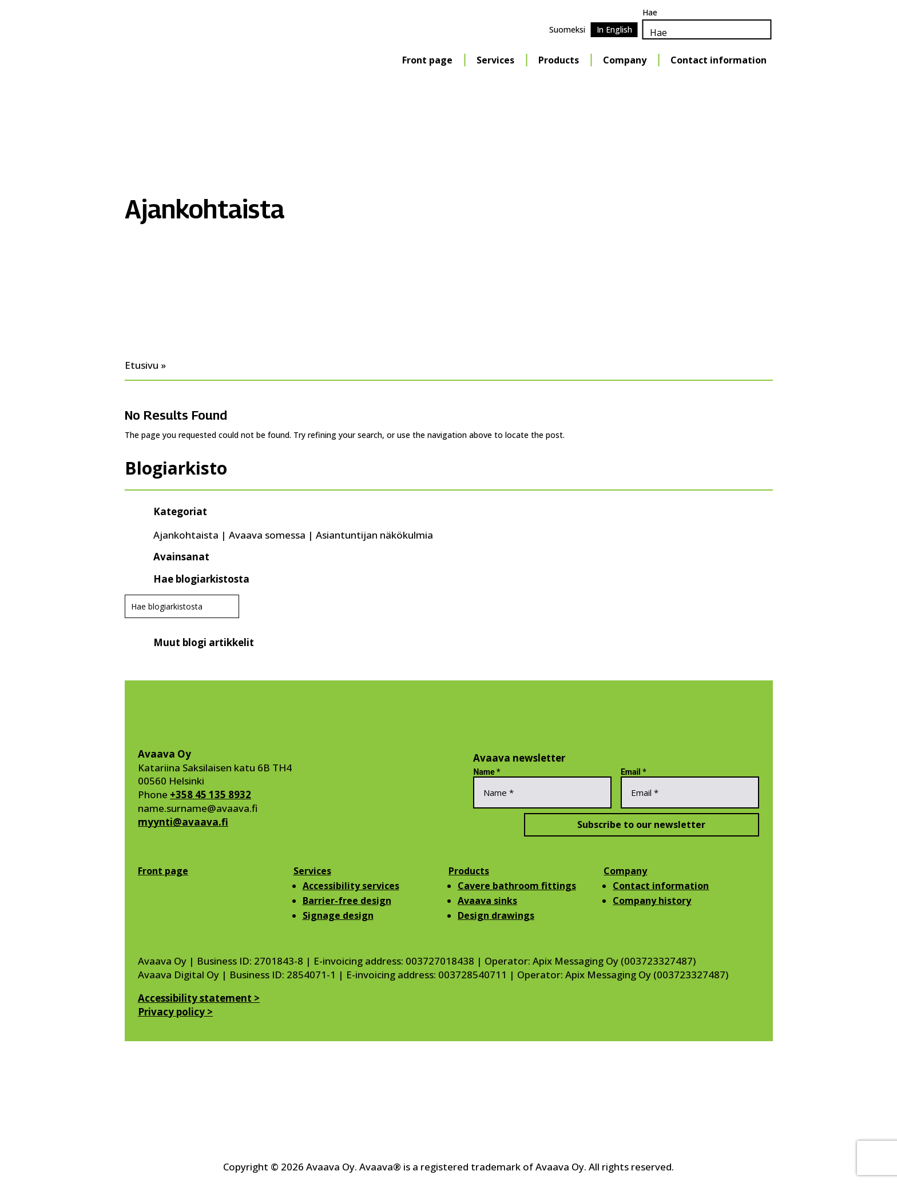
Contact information (661, 885)
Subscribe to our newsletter (616, 824)
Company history (652, 900)
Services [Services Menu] (495, 60)
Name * (486, 771)
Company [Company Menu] (624, 60)
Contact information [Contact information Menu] (718, 60)
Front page (163, 871)
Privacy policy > (175, 1011)
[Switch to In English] (614, 29)
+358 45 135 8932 (210, 794)
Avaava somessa (267, 534)
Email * (633, 771)
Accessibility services (351, 885)
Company (625, 871)
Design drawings (496, 915)
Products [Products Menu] (558, 60)
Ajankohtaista (186, 534)
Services (312, 871)
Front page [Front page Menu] (427, 60)
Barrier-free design (347, 900)
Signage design (338, 915)
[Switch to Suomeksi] (567, 29)
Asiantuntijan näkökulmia (374, 534)
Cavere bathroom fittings (517, 885)
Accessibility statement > (199, 998)
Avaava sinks (487, 900)
